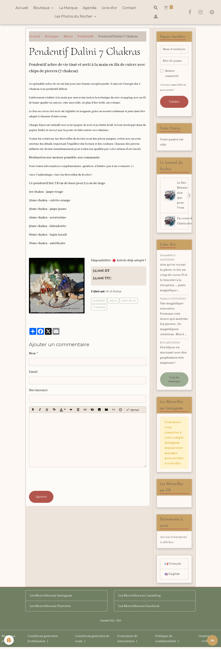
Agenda (89, 8)
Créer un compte (169, 84)
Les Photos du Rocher (73, 16)
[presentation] (61, 479)
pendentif (99, 300)
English (172, 576)
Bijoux (68, 36)
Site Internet (38, 390)
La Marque (68, 8)
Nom (32, 353)
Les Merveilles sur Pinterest (50, 608)
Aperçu (132, 409)
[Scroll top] (212, 640)
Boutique (42, 8)
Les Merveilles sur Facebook (138, 608)
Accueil (21, 8)
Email (33, 372)
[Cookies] (9, 640)
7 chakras (99, 307)
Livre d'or (109, 8)
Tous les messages (174, 380)
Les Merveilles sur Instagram (51, 597)
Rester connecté (172, 73)
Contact (129, 8)
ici (132, 166)
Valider (174, 102)
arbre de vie (128, 300)
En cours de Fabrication (176, 222)
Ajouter (41, 497)
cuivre (113, 300)
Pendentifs (85, 36)
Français (173, 565)
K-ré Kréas (114, 291)
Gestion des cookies (206, 640)
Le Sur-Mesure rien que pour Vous (176, 196)
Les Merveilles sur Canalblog (139, 597)
